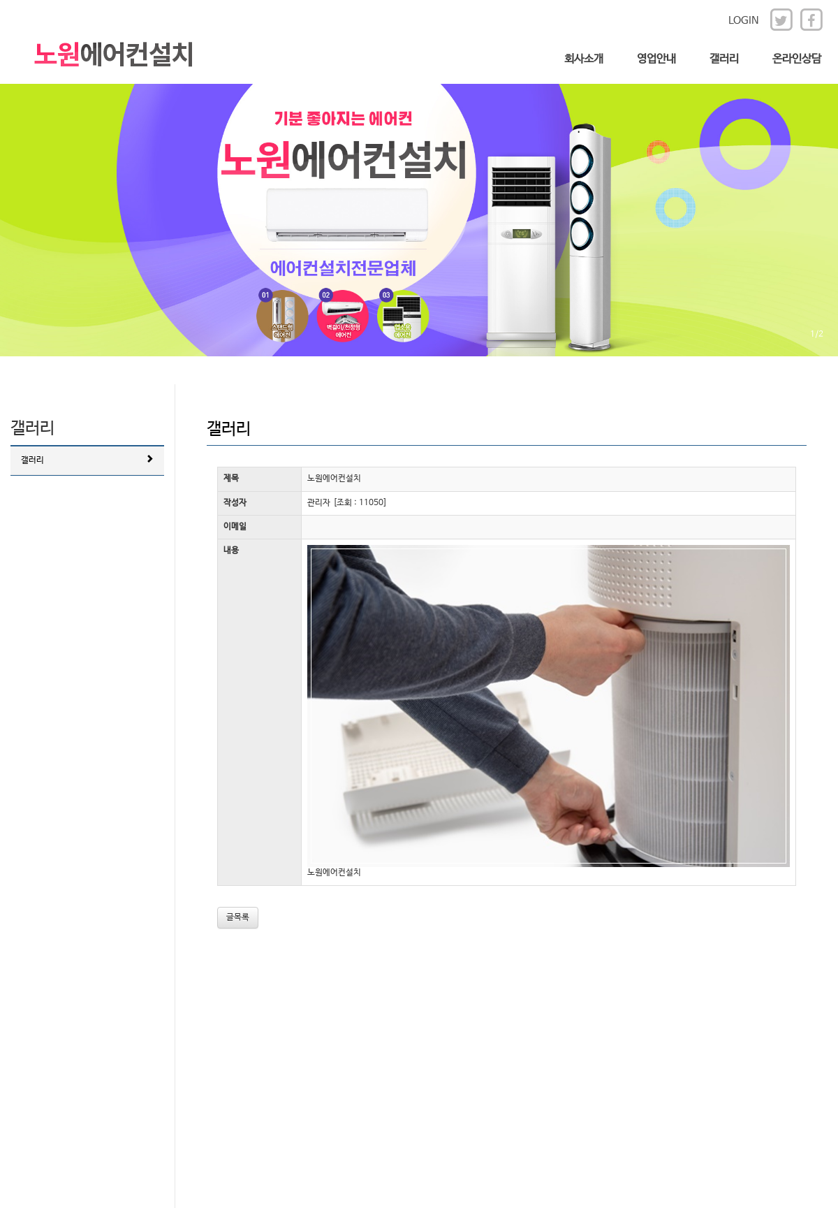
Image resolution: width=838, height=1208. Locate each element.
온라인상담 (796, 59)
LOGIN (743, 21)
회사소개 (583, 59)
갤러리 (724, 59)
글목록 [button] (237, 917)
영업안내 (656, 59)
